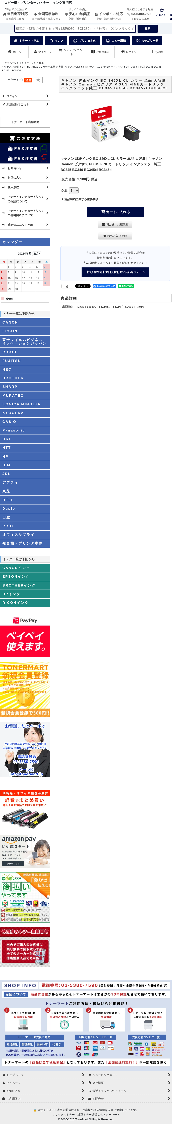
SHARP (10, 387)
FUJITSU (11, 361)
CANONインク (16, 568)
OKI (6, 439)
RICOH (9, 352)
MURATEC (13, 396)
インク (56, 41)
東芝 (6, 491)
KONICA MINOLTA (21, 404)
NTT (6, 448)
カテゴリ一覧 (147, 41)
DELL (8, 500)
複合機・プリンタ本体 (22, 543)
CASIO (9, 422)
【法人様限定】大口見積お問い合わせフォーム (115, 272)
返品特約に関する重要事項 (79, 199)
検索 (147, 28)
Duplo (8, 509)
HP (5, 456)
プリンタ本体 (84, 41)
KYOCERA (13, 413)
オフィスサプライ (18, 535)
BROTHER (13, 378)
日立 (6, 517)
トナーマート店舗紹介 (25, 122)
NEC (6, 369)
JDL (6, 474)
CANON (10, 322)
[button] (157, 52)
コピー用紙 (116, 41)
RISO (7, 526)
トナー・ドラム (26, 41)
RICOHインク (15, 603)
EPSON (10, 331)
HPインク (11, 594)
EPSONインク (16, 576)
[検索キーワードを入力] (75, 29)
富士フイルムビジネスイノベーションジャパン (24, 341)
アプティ (10, 482)
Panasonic (13, 430)
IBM (6, 465)
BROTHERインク (19, 585)
